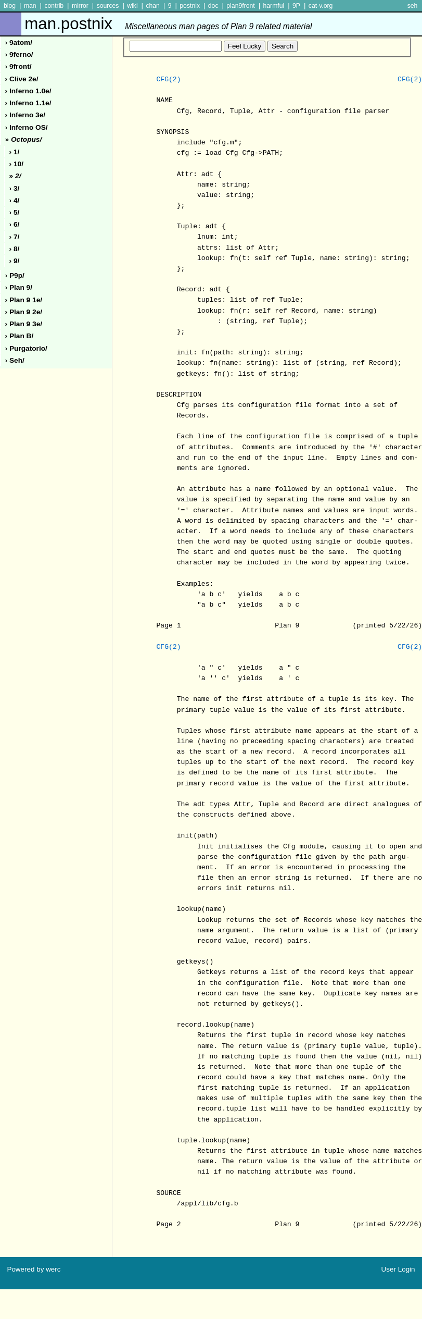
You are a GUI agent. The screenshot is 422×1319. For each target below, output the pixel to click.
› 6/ (14, 224)
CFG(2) (168, 79)
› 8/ (14, 249)
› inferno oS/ (26, 127)
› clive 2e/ (22, 79)
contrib (53, 5)
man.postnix (168, 24)
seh (412, 5)
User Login (398, 1269)
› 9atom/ (18, 42)
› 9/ (14, 261)
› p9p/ (14, 275)
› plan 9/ (18, 287)
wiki (132, 5)
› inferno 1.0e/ (28, 91)
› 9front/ (18, 66)
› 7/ (14, 237)
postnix (190, 5)
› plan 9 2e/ (24, 312)
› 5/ (14, 212)
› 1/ (14, 152)
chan (153, 5)
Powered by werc (33, 1269)
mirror (80, 5)
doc (213, 5)
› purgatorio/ (26, 348)
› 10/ (16, 164)
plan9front (240, 5)
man (30, 5)
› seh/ (14, 360)
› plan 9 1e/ (24, 300)
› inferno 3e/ (25, 115)
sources (108, 5)
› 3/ (14, 188)
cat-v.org (321, 5)
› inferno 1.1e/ (28, 103)
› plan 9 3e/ (24, 324)
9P (296, 5)
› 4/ (14, 200)
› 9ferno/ (19, 54)
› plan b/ (19, 336)
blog (10, 5)
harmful (273, 5)
